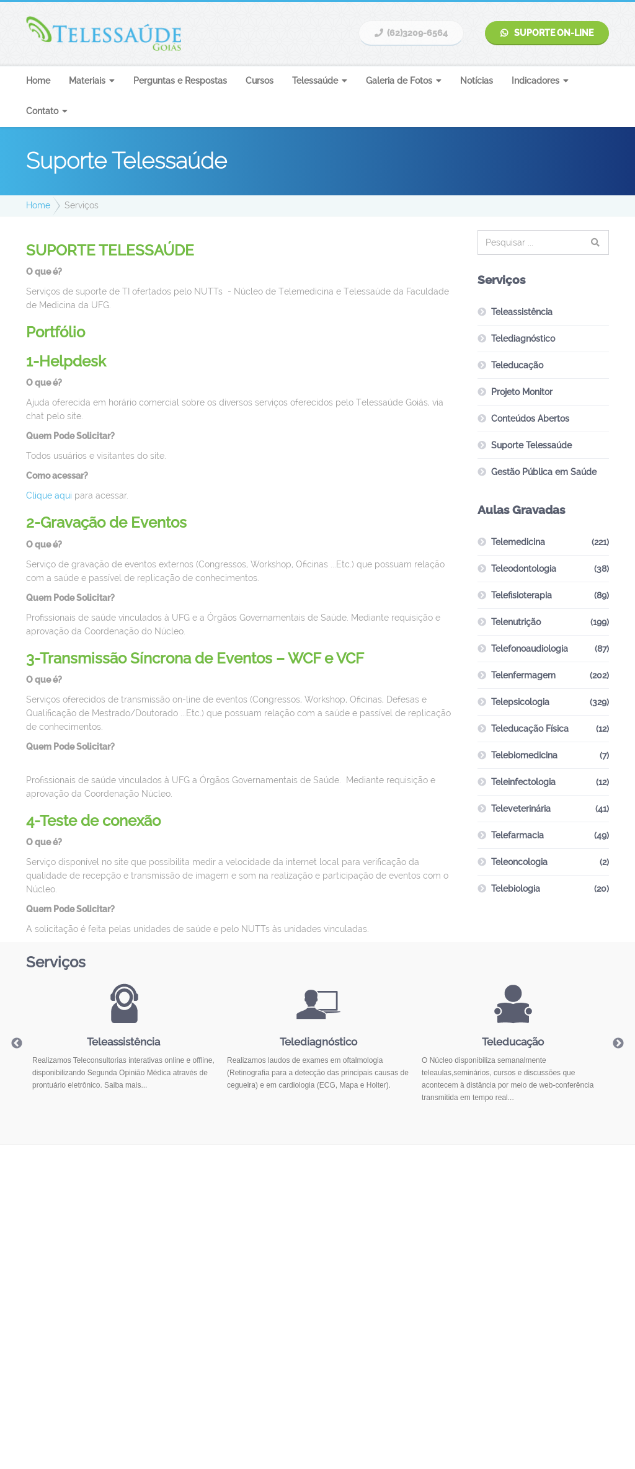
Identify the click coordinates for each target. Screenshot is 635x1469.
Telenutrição (516, 622)
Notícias (476, 81)
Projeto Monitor (522, 392)
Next (618, 1043)
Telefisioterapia (521, 595)
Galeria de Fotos (399, 81)
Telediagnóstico (523, 339)
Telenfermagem (523, 675)
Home (38, 81)
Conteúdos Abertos (530, 419)
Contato (42, 111)
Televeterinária (521, 809)
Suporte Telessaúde (531, 445)
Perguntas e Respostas (180, 81)
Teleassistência (522, 312)
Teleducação (517, 365)
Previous (17, 1043)
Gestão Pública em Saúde (544, 472)
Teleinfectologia (523, 782)
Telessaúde (315, 81)
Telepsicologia (520, 702)
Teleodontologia (523, 569)
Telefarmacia (517, 835)
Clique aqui (49, 495)
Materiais (87, 81)
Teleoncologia (519, 862)
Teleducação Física (530, 729)
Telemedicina (518, 542)
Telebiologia (515, 889)
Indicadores (535, 81)
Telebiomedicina (524, 755)
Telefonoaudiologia (529, 649)
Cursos (259, 81)
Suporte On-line (546, 33)
